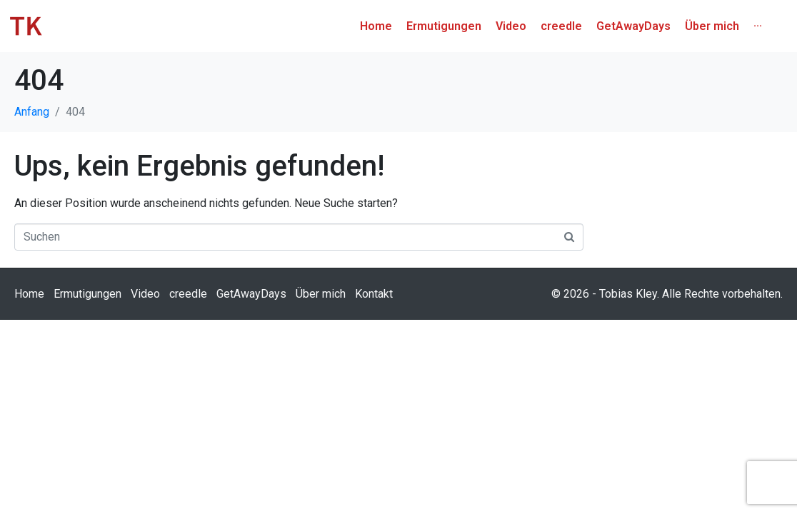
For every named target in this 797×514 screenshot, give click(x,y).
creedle (188, 319)
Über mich (321, 319)
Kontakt (374, 319)
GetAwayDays (251, 319)
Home (29, 319)
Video (145, 319)
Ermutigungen (87, 319)
